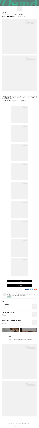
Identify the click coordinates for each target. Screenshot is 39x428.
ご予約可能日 (19, 285)
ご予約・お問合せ (19, 281)
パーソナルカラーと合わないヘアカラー (8, 312)
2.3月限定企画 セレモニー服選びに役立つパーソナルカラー (11, 320)
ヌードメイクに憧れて (5, 304)
